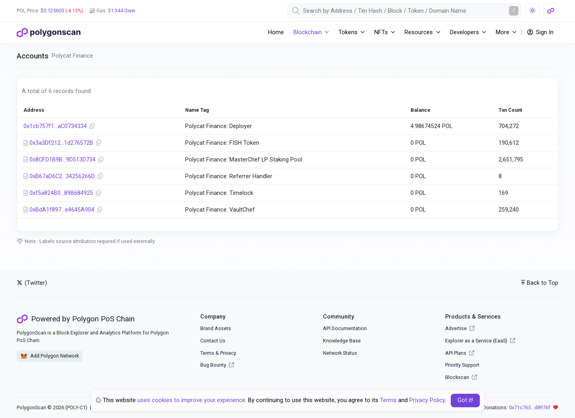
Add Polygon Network (49, 356)
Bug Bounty (213, 365)
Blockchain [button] (307, 32)
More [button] (502, 32)
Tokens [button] (348, 32)
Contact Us (212, 341)
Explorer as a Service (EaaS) (480, 341)
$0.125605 (52, 11)
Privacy (228, 353)
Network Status (340, 353)
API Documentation (345, 328)
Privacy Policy (427, 400)
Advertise (460, 328)
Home (276, 32)
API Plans (459, 353)
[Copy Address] (92, 126)
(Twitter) (32, 283)
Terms (207, 353)
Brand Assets (215, 328)
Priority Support (462, 365)
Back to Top (539, 283)
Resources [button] (419, 32)
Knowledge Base (342, 341)
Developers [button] (464, 32)
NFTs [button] (381, 32)
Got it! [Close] (465, 400)
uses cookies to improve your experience (191, 400)
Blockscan (461, 377)
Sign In (540, 32)
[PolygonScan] (48, 32)
